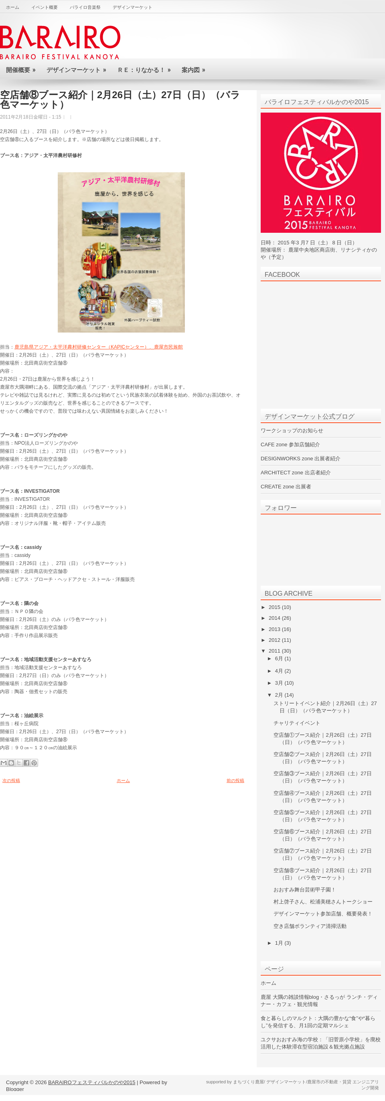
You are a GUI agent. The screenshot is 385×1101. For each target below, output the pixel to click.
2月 (280, 695)
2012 (275, 640)
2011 (275, 651)
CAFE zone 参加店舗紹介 (290, 445)
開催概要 (23, 66)
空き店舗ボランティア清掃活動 (310, 926)
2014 (275, 618)
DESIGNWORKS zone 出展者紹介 (300, 459)
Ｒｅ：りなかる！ (146, 66)
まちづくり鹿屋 (248, 1081)
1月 (280, 943)
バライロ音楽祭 (85, 7)
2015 (275, 607)
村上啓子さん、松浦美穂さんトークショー (323, 902)
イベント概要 (44, 7)
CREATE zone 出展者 (286, 487)
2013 (275, 629)
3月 (280, 683)
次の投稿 (11, 780)
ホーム (12, 7)
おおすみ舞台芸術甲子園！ (305, 890)
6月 (280, 658)
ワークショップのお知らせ (292, 430)
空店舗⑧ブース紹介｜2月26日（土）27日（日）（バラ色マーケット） (120, 99)
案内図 (196, 66)
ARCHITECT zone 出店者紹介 (296, 473)
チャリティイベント (297, 723)
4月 (280, 671)
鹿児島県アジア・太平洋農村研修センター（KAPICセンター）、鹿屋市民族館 (98, 347)
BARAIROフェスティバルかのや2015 (91, 1082)
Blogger (15, 1089)
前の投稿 (235, 780)
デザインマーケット (132, 7)
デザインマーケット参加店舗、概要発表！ (323, 914)
